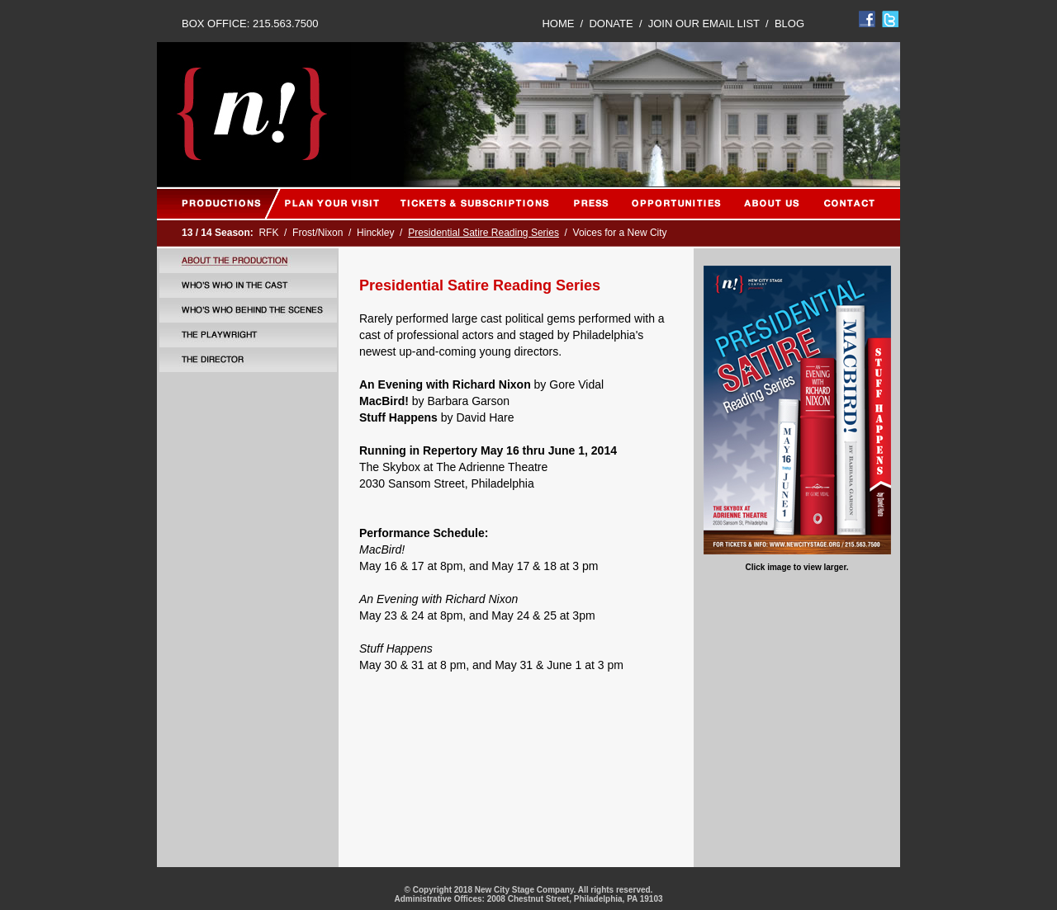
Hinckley (375, 232)
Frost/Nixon (317, 232)
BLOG (789, 23)
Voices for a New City (620, 232)
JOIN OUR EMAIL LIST (704, 23)
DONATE (611, 23)
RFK (268, 232)
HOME (558, 23)
